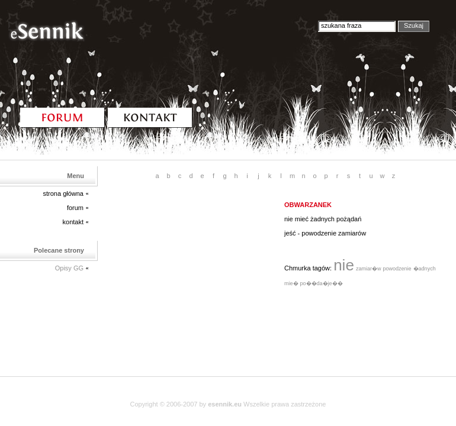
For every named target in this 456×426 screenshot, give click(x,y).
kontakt (73, 221)
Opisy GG (69, 268)
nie (343, 265)
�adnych (424, 269)
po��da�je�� (321, 283)
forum (75, 207)
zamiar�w (368, 269)
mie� (291, 283)
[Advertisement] (189, 274)
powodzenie (397, 269)
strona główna (63, 193)
